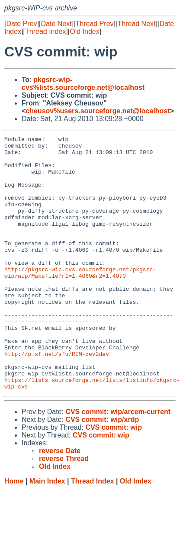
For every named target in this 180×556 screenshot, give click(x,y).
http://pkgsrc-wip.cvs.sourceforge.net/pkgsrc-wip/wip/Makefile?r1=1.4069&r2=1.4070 (80, 300)
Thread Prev (95, 23)
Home (13, 532)
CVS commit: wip (113, 478)
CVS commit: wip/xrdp (102, 470)
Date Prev (21, 23)
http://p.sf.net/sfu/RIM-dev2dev (56, 398)
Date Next (56, 23)
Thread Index (45, 31)
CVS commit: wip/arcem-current (117, 462)
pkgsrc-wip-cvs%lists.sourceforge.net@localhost (83, 83)
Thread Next (136, 23)
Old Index (84, 31)
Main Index (47, 532)
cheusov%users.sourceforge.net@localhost (98, 111)
